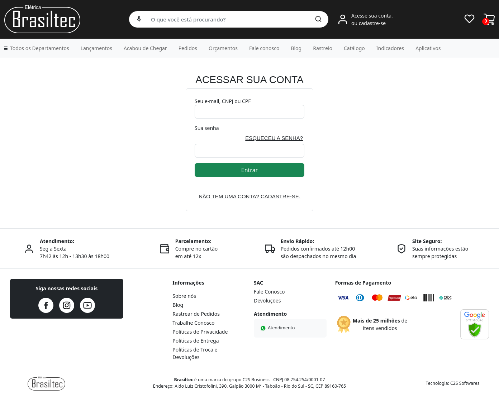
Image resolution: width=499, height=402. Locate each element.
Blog (296, 48)
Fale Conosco (269, 291)
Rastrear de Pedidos (196, 313)
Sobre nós (184, 295)
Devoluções (267, 300)
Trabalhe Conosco (193, 322)
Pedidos (188, 48)
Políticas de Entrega (195, 340)
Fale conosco (264, 48)
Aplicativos (428, 48)
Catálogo (354, 48)
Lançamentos (96, 48)
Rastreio (322, 48)
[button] (36, 48)
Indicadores (390, 48)
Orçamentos (223, 48)
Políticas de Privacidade (200, 331)
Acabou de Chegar (145, 48)
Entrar (249, 170)
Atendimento (277, 328)
